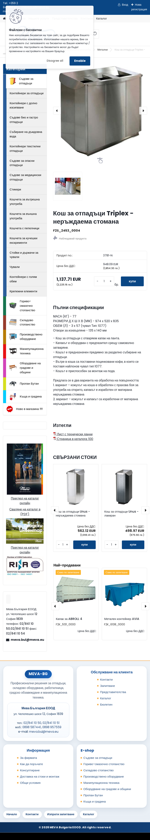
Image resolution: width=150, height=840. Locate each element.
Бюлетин (106, 704)
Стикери (15, 189)
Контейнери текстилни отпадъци (25, 148)
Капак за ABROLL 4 (69, 619)
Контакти (106, 679)
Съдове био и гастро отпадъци (24, 119)
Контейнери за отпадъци (27, 93)
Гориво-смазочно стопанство (22, 305)
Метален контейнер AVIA (121, 619)
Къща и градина (25, 396)
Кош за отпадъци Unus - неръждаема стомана (73, 513)
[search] (94, 35)
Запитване (107, 686)
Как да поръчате (31, 764)
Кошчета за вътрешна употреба (25, 201)
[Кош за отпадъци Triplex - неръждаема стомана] (100, 111)
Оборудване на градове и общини (25, 367)
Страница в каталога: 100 (73, 439)
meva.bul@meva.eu (27, 639)
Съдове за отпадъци (21, 81)
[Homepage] (4, 18)
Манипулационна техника (26, 351)
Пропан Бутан (24, 384)
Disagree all (55, 61)
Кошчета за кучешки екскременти (23, 240)
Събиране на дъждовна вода (26, 134)
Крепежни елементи (23, 291)
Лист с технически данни (73, 434)
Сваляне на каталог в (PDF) (24, 511)
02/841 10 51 (51, 723)
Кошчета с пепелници (24, 228)
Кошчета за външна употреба (23, 216)
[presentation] (57, 111)
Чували (15, 267)
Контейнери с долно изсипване (23, 105)
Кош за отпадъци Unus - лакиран (121, 513)
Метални (102, 50)
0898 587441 (31, 727)
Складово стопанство (22, 322)
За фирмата (28, 758)
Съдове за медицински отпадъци (25, 177)
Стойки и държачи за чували (24, 255)
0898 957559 (51, 727)
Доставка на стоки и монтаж (39, 776)
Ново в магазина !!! (24, 409)
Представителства (113, 692)
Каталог (101, 18)
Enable (80, 61)
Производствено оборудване (25, 336)
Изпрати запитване (60, 814)
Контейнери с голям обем (23, 279)
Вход (125, 5)
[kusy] (104, 281)
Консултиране (30, 770)
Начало (11, 814)
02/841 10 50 (32, 723)
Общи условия (30, 783)
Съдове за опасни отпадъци (22, 163)
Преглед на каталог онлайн (25, 500)
